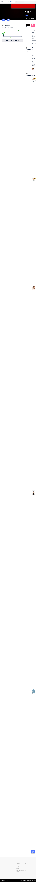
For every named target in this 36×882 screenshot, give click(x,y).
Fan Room (8, 20)
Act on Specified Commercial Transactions (28, 880)
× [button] (34, 6)
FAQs (17, 861)
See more (33, 852)
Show (3, 20)
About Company (4, 861)
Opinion (17, 868)
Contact (17, 866)
